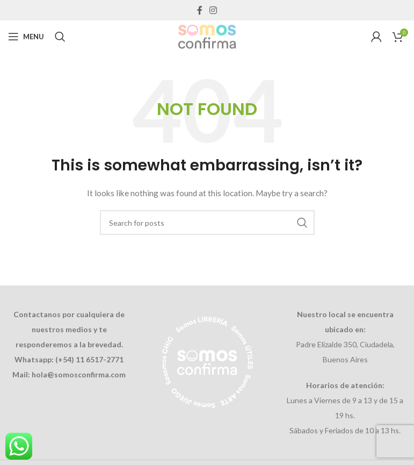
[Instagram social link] (213, 10)
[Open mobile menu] (26, 36)
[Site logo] (207, 35)
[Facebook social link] (199, 10)
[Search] (60, 36)
